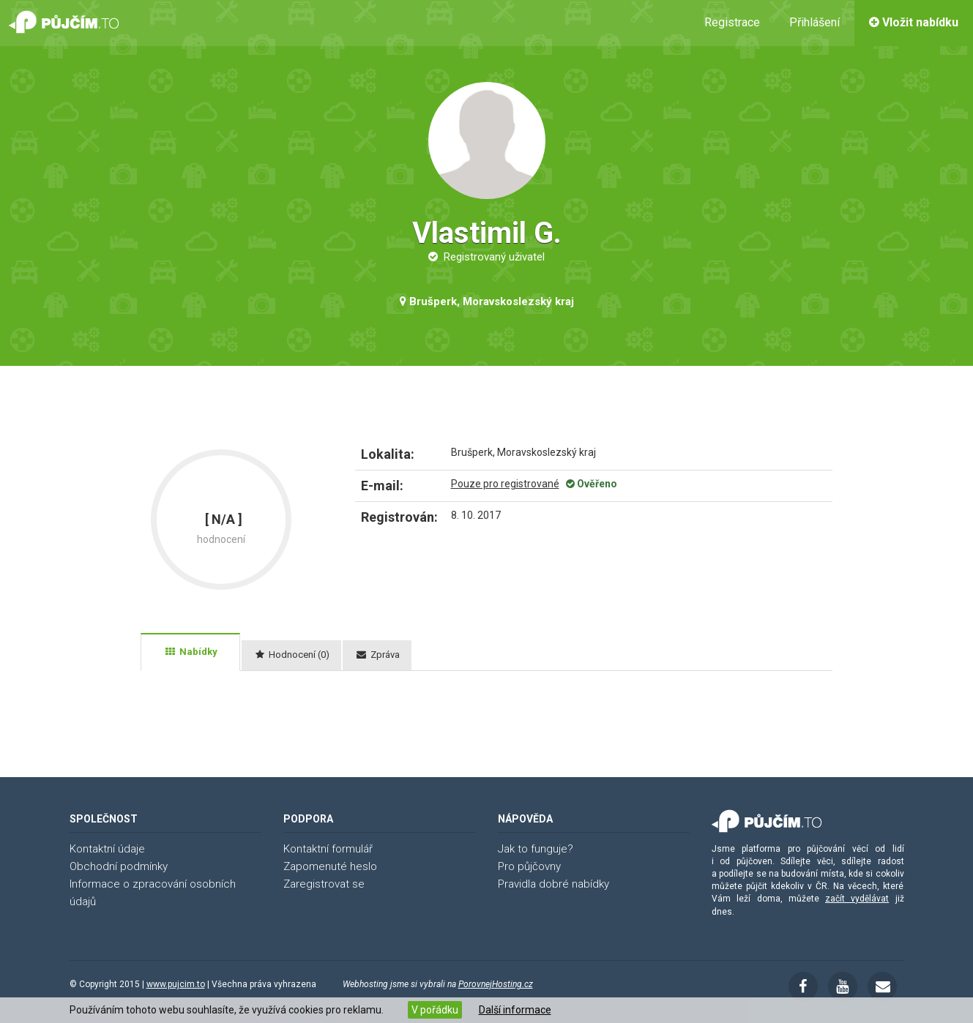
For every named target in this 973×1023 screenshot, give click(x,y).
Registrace (732, 22)
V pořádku (434, 1010)
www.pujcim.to (175, 984)
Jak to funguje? (535, 848)
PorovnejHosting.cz (495, 984)
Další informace (515, 1010)
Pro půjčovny (529, 866)
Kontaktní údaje (107, 848)
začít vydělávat (857, 898)
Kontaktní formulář (328, 848)
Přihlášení (814, 22)
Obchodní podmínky (119, 866)
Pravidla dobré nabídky (553, 884)
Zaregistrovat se (324, 884)
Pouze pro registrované (505, 484)
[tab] (190, 652)
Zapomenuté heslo (330, 866)
